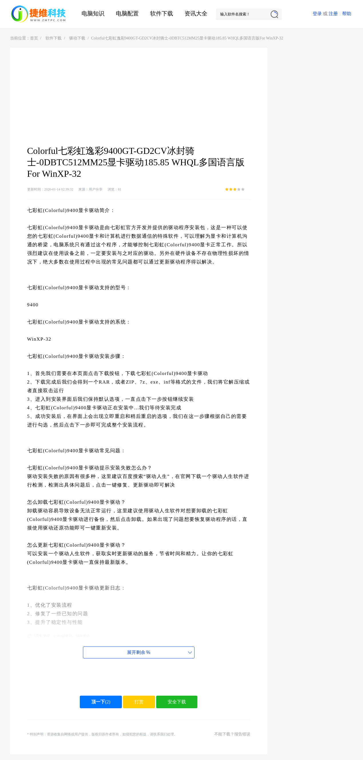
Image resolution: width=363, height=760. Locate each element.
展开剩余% (138, 652)
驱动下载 (77, 38)
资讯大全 (196, 13)
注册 (333, 13)
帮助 (346, 13)
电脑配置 (127, 13)
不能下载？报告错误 (232, 734)
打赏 (139, 701)
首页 (34, 38)
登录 (317, 13)
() (100, 701)
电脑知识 (93, 13)
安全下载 (177, 701)
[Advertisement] (138, 102)
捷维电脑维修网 (38, 14)
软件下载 (161, 13)
